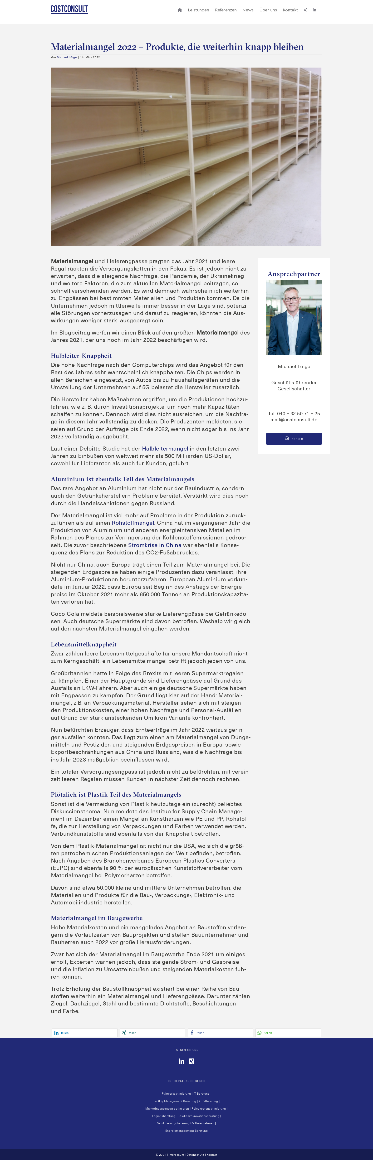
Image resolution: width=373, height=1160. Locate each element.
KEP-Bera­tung (208, 1101)
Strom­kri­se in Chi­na (155, 545)
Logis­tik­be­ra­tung (164, 1116)
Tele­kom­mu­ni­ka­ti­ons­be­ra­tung (198, 1116)
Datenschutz (195, 1155)
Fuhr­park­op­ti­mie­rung (176, 1094)
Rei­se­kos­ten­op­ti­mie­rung (208, 1109)
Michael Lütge (67, 57)
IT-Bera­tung (201, 1094)
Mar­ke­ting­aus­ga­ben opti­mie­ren (167, 1109)
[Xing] (191, 1061)
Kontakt (294, 438)
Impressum (176, 1155)
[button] (85, 1033)
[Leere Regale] (186, 157)
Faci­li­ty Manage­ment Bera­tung (174, 1101)
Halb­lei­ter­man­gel (165, 448)
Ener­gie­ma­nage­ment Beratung (186, 1131)
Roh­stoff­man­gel (133, 522)
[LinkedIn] (181, 1061)
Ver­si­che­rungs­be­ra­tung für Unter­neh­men (185, 1123)
